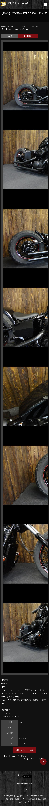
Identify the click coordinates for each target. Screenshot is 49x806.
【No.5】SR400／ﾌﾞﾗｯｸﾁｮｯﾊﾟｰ (34, 759)
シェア (17, 775)
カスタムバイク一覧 (18, 27)
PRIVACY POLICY (24, 784)
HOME (3, 27)
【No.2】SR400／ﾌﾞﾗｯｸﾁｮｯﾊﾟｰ (15, 756)
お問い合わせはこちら (24, 750)
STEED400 (34, 27)
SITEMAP (24, 789)
